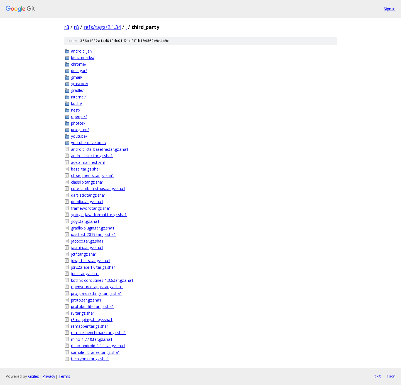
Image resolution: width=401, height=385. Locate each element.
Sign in (389, 8)
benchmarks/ (82, 57)
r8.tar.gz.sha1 (83, 313)
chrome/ (78, 64)
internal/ (78, 97)
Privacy (48, 376)
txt (377, 376)
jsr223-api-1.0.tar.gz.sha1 (93, 267)
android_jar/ (81, 51)
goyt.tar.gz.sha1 (85, 221)
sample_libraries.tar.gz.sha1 (95, 352)
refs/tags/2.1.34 (102, 27)
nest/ (75, 110)
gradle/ (77, 90)
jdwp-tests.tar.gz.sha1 (90, 260)
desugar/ (79, 70)
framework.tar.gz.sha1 (91, 208)
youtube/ (79, 136)
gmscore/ (79, 83)
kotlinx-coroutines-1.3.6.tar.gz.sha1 (102, 280)
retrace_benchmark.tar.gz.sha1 (98, 332)
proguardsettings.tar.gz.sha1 (96, 293)
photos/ (78, 123)
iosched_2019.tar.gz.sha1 (93, 234)
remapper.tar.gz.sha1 (90, 326)
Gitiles (33, 376)
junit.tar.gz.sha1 (85, 273)
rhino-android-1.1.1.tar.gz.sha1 (98, 345)
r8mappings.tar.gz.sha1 (92, 319)
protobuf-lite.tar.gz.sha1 (92, 306)
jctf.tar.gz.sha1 (84, 254)
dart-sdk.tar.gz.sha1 (88, 195)
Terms (64, 376)
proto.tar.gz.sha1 (86, 300)
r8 (66, 27)
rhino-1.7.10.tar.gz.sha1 (92, 339)
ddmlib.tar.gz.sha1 (87, 201)
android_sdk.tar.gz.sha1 (92, 155)
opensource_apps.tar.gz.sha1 (97, 286)
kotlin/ (76, 103)
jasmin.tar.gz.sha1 (87, 247)
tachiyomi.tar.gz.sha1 (90, 358)
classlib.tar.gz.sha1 (87, 182)
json (391, 376)
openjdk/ (79, 116)
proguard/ (80, 129)
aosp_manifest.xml (88, 162)
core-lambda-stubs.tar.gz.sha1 (98, 188)
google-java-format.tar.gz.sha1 (99, 214)
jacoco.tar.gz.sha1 (87, 241)
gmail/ (76, 77)
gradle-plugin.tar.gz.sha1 (92, 228)
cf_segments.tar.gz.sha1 (92, 175)
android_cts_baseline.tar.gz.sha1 (99, 149)
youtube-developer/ (88, 142)
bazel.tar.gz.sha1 (86, 169)
